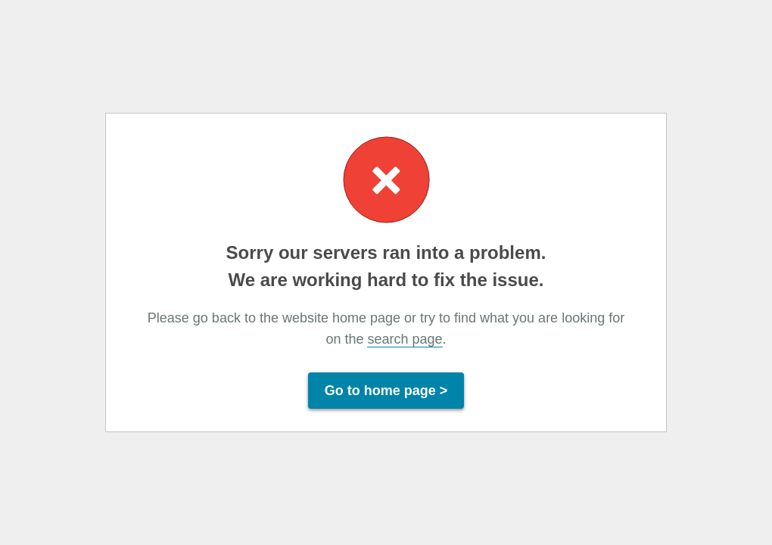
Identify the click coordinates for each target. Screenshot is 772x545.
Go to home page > (386, 390)
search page (404, 339)
